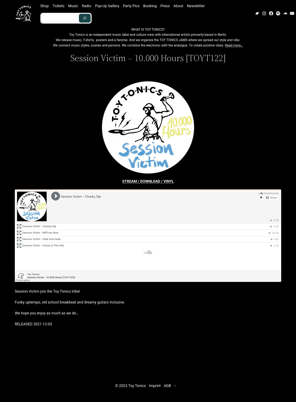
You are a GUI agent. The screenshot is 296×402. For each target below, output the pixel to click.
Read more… (234, 45)
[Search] (85, 18)
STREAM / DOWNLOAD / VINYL (148, 181)
